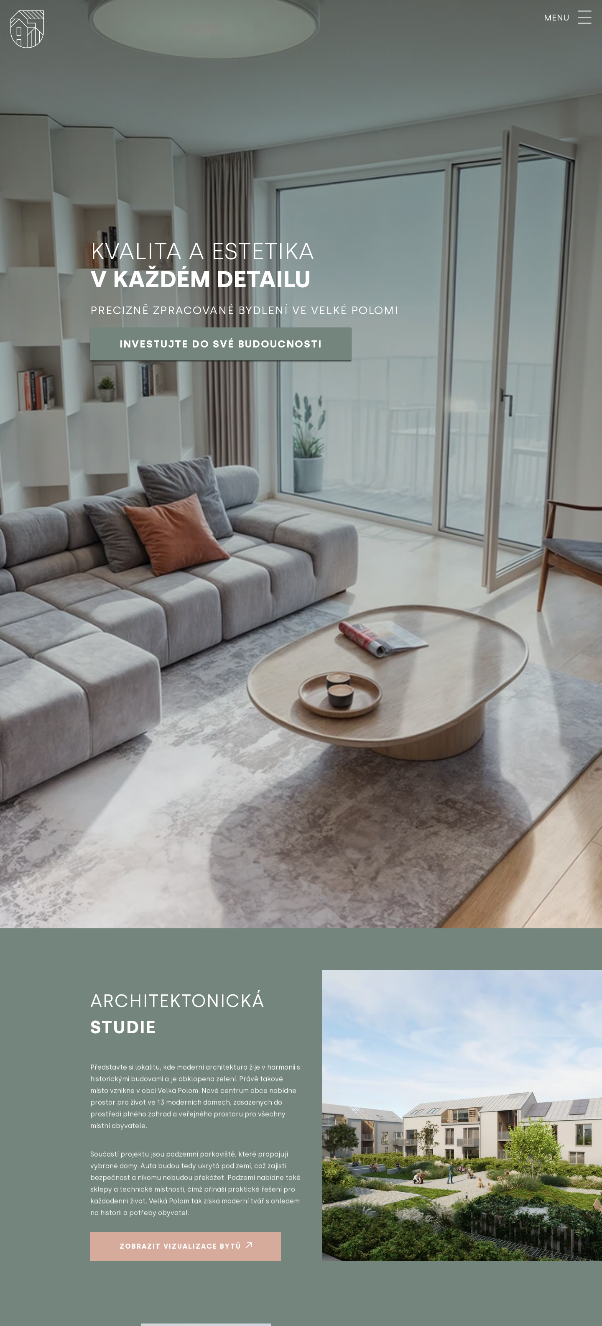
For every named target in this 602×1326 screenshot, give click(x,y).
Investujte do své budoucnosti (221, 344)
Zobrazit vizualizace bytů (186, 1246)
